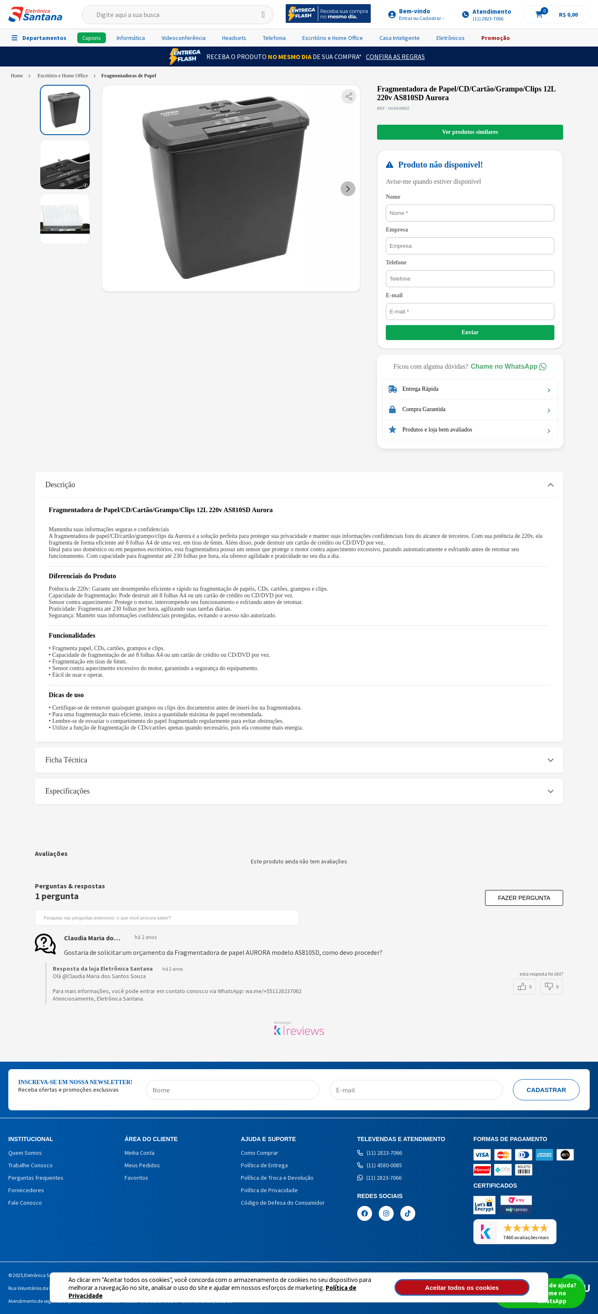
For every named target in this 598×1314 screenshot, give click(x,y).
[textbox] (178, 14)
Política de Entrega (264, 1165)
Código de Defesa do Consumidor (283, 1202)
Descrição (60, 485)
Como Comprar (259, 1152)
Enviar (469, 332)
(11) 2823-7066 (379, 1152)
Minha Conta (139, 1152)
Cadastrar (546, 1089)
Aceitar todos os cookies (485, 1287)
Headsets (234, 38)
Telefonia (274, 38)
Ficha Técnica (66, 760)
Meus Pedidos (142, 1165)
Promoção (495, 38)
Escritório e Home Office (332, 38)
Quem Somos (25, 1152)
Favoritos (136, 1177)
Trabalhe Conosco (30, 1165)
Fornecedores (26, 1190)
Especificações (67, 791)
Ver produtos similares (470, 132)
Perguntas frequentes (36, 1177)
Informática (131, 38)
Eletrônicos (450, 38)
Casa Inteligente (400, 38)
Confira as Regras (395, 56)
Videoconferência (184, 38)
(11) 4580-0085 (379, 1165)
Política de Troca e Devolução (277, 1177)
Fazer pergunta (524, 898)
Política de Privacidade (328, 1291)
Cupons (91, 38)
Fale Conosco (25, 1202)
